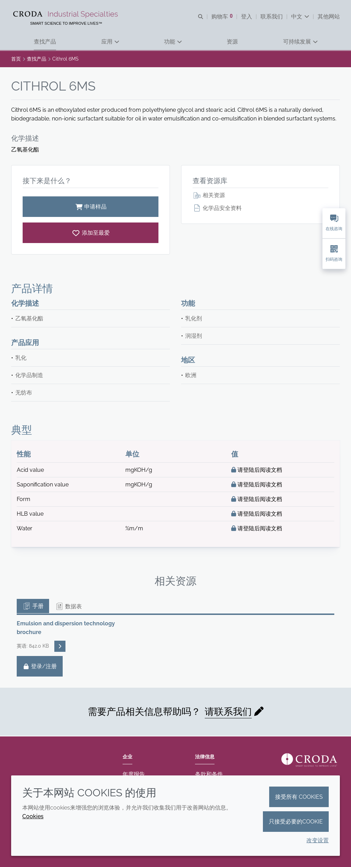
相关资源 (209, 196)
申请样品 (91, 207)
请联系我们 (228, 712)
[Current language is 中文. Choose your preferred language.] (300, 16)
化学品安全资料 (217, 208)
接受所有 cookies (299, 797)
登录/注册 (40, 667)
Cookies (33, 816)
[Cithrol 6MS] (90, 233)
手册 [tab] (33, 606)
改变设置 (317, 840)
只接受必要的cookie (296, 821)
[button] (45, 41)
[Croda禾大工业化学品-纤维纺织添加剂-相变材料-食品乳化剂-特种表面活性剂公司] (66, 15)
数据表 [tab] (68, 607)
